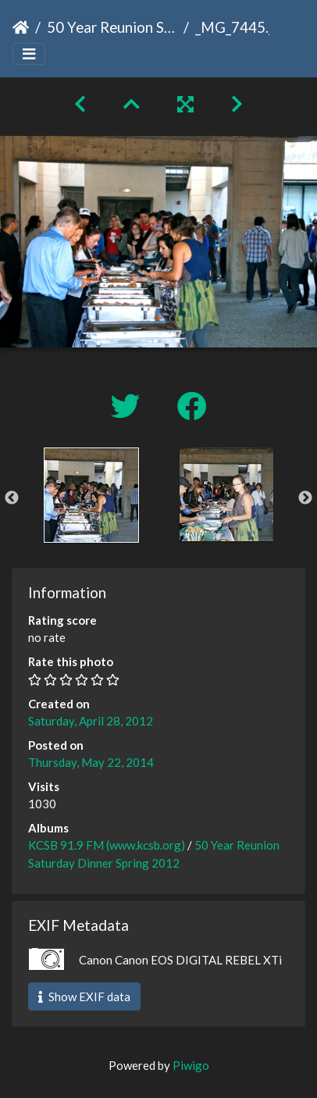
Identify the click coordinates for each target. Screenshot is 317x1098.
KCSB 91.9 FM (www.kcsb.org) (106, 845)
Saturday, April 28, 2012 (90, 721)
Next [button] (305, 498)
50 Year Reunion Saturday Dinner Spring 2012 (112, 27)
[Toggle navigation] (28, 54)
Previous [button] (12, 498)
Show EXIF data (84, 996)
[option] (90, 495)
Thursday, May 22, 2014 (91, 762)
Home (20, 27)
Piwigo (191, 1065)
